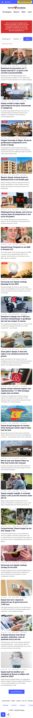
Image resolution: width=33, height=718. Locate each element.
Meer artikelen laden (16, 691)
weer (23, 12)
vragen (13, 701)
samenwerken (6, 701)
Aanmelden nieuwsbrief (25, 1)
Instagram (22, 705)
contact (18, 701)
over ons (24, 701)
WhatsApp (5, 705)
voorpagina (6, 12)
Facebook (14, 705)
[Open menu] (2, 2)
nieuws (16, 12)
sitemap (30, 701)
